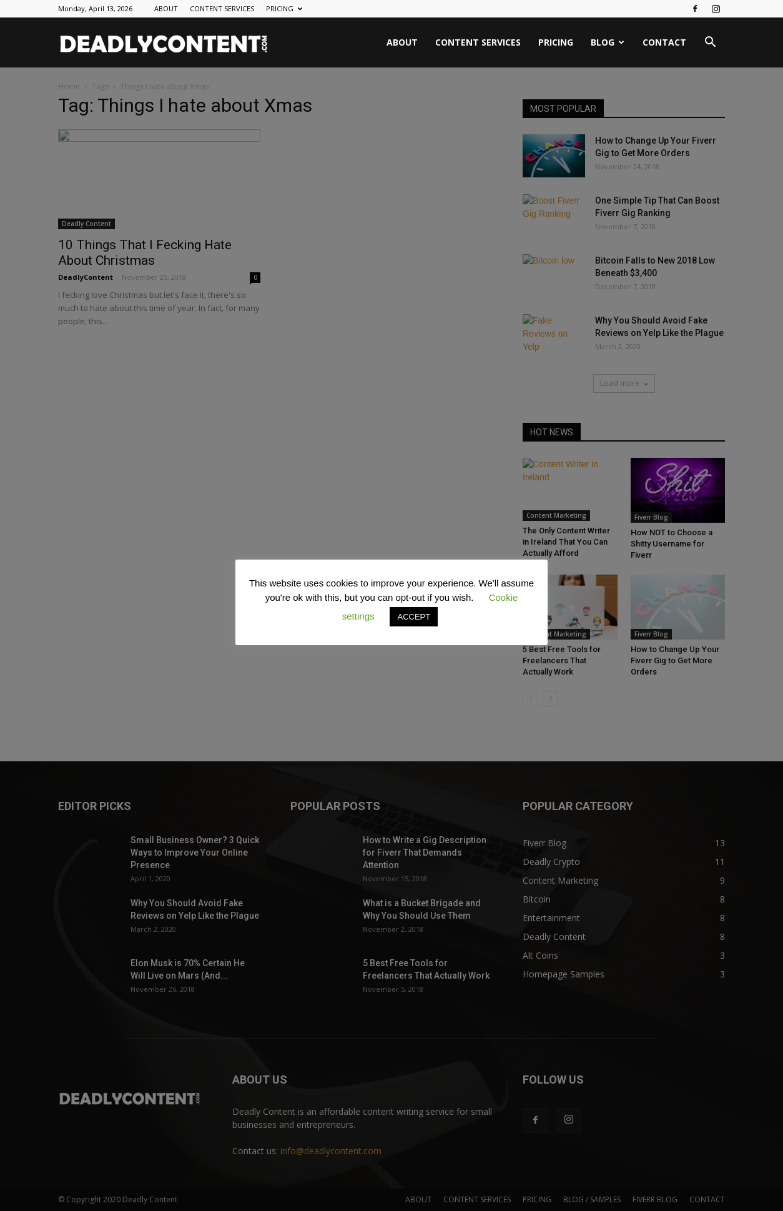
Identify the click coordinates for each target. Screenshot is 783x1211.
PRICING (284, 8)
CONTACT (664, 42)
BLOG (607, 42)
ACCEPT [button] (413, 616)
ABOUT (166, 8)
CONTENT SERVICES (222, 8)
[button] (710, 43)
